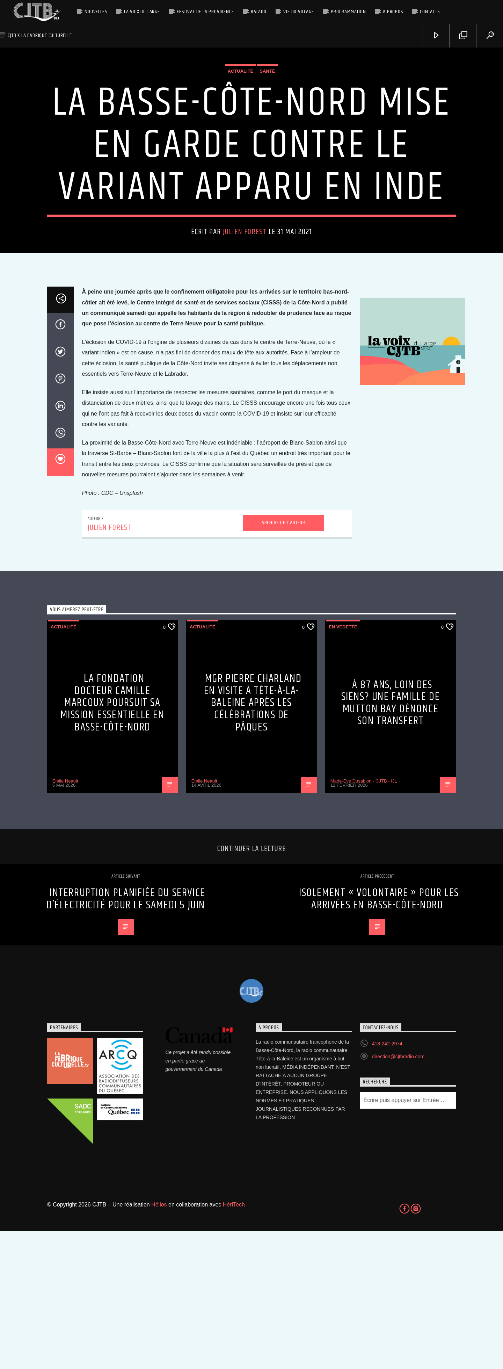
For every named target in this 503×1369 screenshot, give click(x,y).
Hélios (159, 1342)
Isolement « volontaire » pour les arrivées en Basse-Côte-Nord (379, 1036)
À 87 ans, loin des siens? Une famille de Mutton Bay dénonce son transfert (390, 840)
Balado (259, 11)
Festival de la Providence (205, 11)
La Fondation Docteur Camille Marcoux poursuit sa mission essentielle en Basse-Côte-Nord (112, 840)
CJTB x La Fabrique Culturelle (40, 35)
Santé (267, 140)
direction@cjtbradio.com (398, 1194)
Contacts (429, 11)
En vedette (343, 764)
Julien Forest (245, 301)
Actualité (241, 140)
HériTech (234, 1342)
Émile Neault (65, 918)
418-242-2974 (387, 1181)
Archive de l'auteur (283, 660)
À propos (393, 11)
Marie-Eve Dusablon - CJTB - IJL (363, 918)
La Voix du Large (142, 11)
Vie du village (298, 11)
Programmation (348, 11)
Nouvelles (96, 11)
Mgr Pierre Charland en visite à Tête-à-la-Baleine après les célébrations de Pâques (252, 840)
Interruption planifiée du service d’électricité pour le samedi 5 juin (125, 1036)
